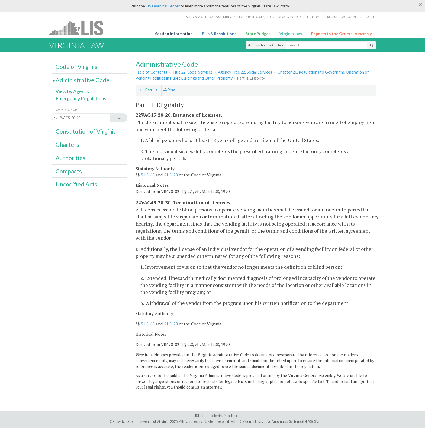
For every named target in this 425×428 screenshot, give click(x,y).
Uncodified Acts (76, 184)
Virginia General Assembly (208, 16)
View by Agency (72, 91)
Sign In (319, 422)
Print (169, 90)
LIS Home (200, 416)
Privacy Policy (289, 16)
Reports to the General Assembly (341, 33)
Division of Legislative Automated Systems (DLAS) (276, 422)
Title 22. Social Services (192, 72)
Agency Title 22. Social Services (245, 72)
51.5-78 (171, 174)
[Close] (420, 4)
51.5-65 (148, 174)
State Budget (258, 33)
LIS (79, 27)
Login (369, 16)
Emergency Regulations (81, 98)
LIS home (314, 16)
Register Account (342, 16)
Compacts (69, 171)
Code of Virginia (77, 66)
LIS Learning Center (163, 6)
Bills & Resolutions (219, 33)
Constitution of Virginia (86, 131)
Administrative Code (266, 45)
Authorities (70, 157)
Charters (67, 144)
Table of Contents (151, 72)
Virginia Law (290, 33)
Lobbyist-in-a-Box (224, 416)
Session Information (174, 33)
